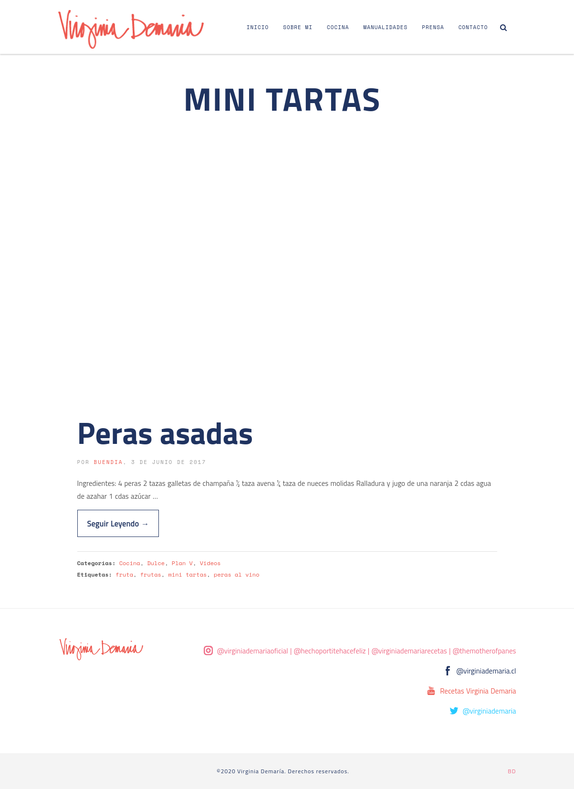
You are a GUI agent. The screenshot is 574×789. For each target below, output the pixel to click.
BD (512, 771)
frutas (150, 574)
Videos (210, 563)
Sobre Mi (298, 27)
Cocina (338, 27)
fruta (124, 574)
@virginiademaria (489, 710)
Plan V (182, 563)
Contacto (473, 27)
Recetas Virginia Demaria (478, 690)
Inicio (258, 27)
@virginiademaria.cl (486, 670)
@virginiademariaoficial (252, 650)
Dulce (156, 563)
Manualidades (385, 27)
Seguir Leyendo (118, 523)
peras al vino (236, 574)
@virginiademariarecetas (409, 650)
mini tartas (187, 574)
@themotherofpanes (484, 650)
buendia (108, 462)
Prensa (433, 27)
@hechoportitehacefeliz (330, 650)
